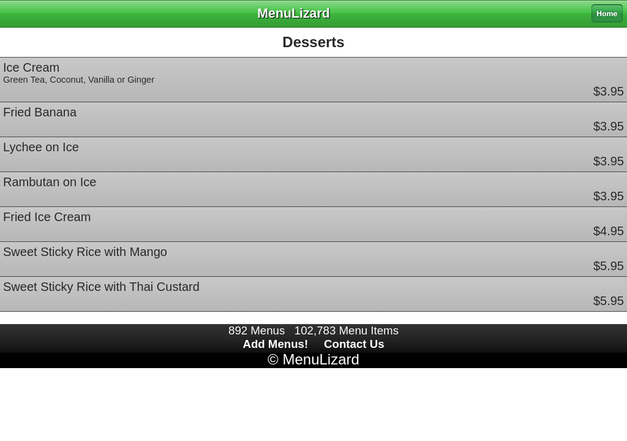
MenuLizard (320, 359)
